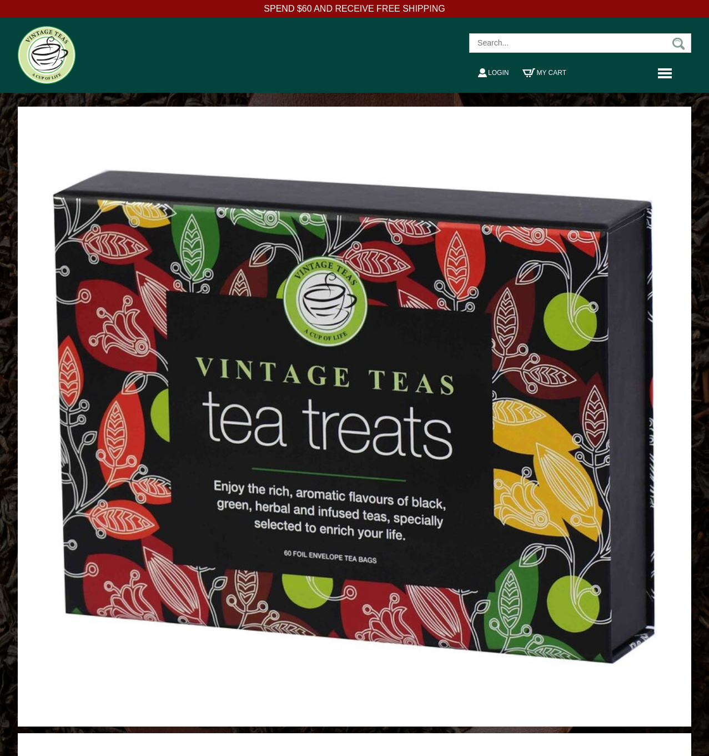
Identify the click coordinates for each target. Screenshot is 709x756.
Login (493, 72)
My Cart (544, 72)
